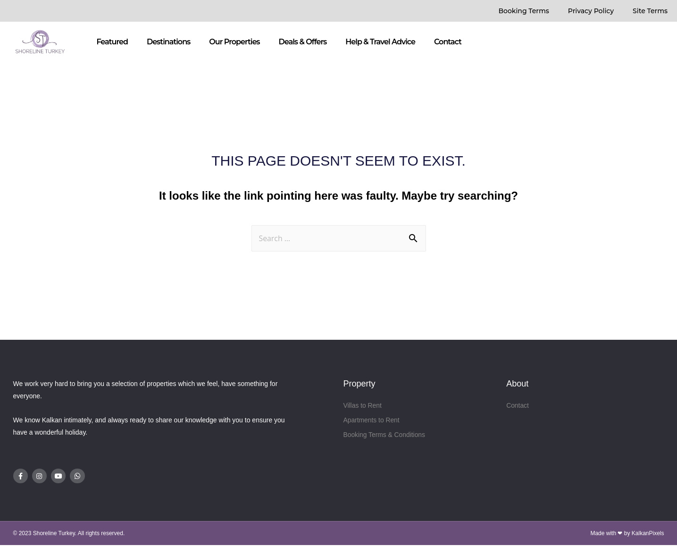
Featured (112, 41)
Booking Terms (523, 11)
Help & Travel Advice (380, 41)
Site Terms (650, 11)
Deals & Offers (303, 41)
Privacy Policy (591, 11)
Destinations (168, 41)
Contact (447, 41)
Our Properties (234, 41)
